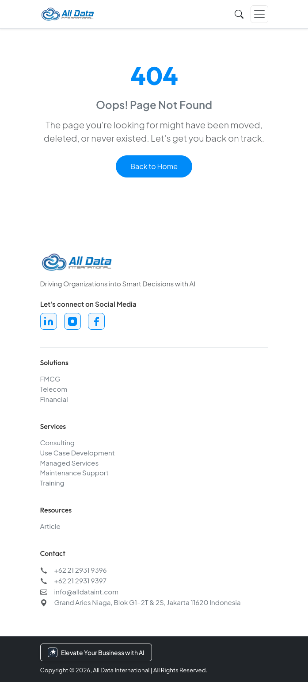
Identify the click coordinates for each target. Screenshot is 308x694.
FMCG (50, 380)
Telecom (54, 390)
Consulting (57, 444)
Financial (54, 400)
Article (50, 527)
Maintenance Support (74, 474)
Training (52, 484)
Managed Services (69, 463)
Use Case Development (77, 454)
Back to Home (154, 166)
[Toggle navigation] (259, 13)
